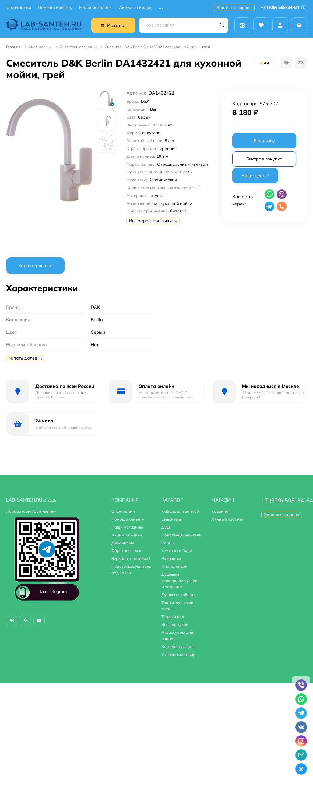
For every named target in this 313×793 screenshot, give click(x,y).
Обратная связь (126, 550)
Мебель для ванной (180, 511)
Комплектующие (177, 646)
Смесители (38, 46)
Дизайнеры (122, 542)
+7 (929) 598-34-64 (283, 7)
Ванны (167, 542)
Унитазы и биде (176, 550)
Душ (165, 527)
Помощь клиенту (55, 7)
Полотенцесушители (181, 535)
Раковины (171, 558)
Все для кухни (174, 624)
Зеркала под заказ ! (130, 558)
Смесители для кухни (78, 46)
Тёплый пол (172, 616)
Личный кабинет (227, 519)
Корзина (219, 511)
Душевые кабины (178, 594)
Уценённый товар (178, 654)
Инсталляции (174, 566)
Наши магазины (95, 7)
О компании (18, 7)
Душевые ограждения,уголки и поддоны (180, 580)
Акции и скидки (135, 7)
